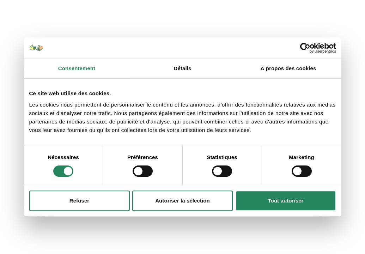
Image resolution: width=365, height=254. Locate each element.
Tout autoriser (285, 201)
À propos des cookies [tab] (288, 68)
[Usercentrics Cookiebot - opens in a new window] (305, 48)
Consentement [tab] (76, 68)
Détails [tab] (182, 68)
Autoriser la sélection (182, 201)
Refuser (79, 201)
